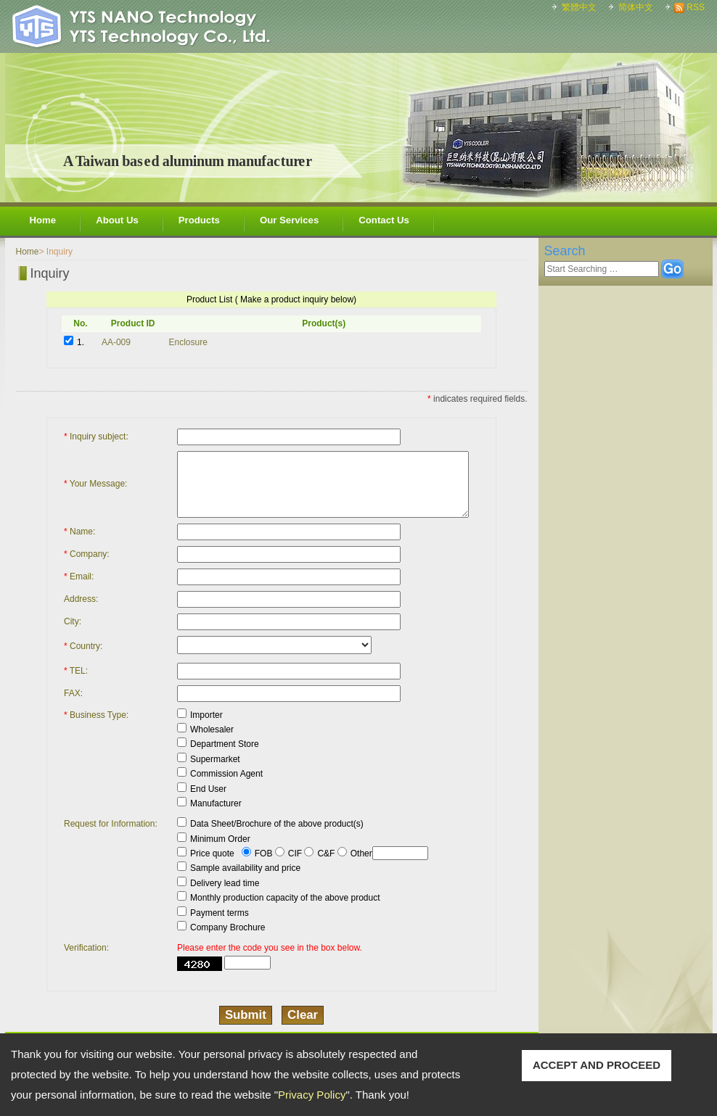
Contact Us (383, 220)
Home (43, 220)
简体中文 (635, 7)
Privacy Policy (311, 1094)
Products (199, 220)
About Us (117, 220)
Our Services (289, 220)
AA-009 (116, 342)
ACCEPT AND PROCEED (596, 1065)
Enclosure (188, 342)
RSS (696, 7)
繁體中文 (579, 7)
